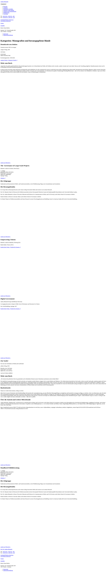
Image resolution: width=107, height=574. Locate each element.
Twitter (2, 23)
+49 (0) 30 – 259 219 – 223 (9, 17)
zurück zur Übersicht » (6, 162)
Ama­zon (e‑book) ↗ (12, 60)
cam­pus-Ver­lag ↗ (4, 60)
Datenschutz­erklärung (8, 35)
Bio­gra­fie (5, 6)
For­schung (5, 13)
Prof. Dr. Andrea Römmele (6, 549)
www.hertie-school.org (6, 21)
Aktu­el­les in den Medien (8, 10)
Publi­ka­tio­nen (6, 12)
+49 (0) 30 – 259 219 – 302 (9, 16)
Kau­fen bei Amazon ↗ (16, 247)
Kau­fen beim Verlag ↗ (6, 247)
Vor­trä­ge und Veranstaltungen (9, 11)
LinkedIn (3, 25)
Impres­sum (5, 33)
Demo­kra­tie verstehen (8, 9)
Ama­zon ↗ (3, 178)
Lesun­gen (5, 7)
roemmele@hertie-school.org (7, 19)
